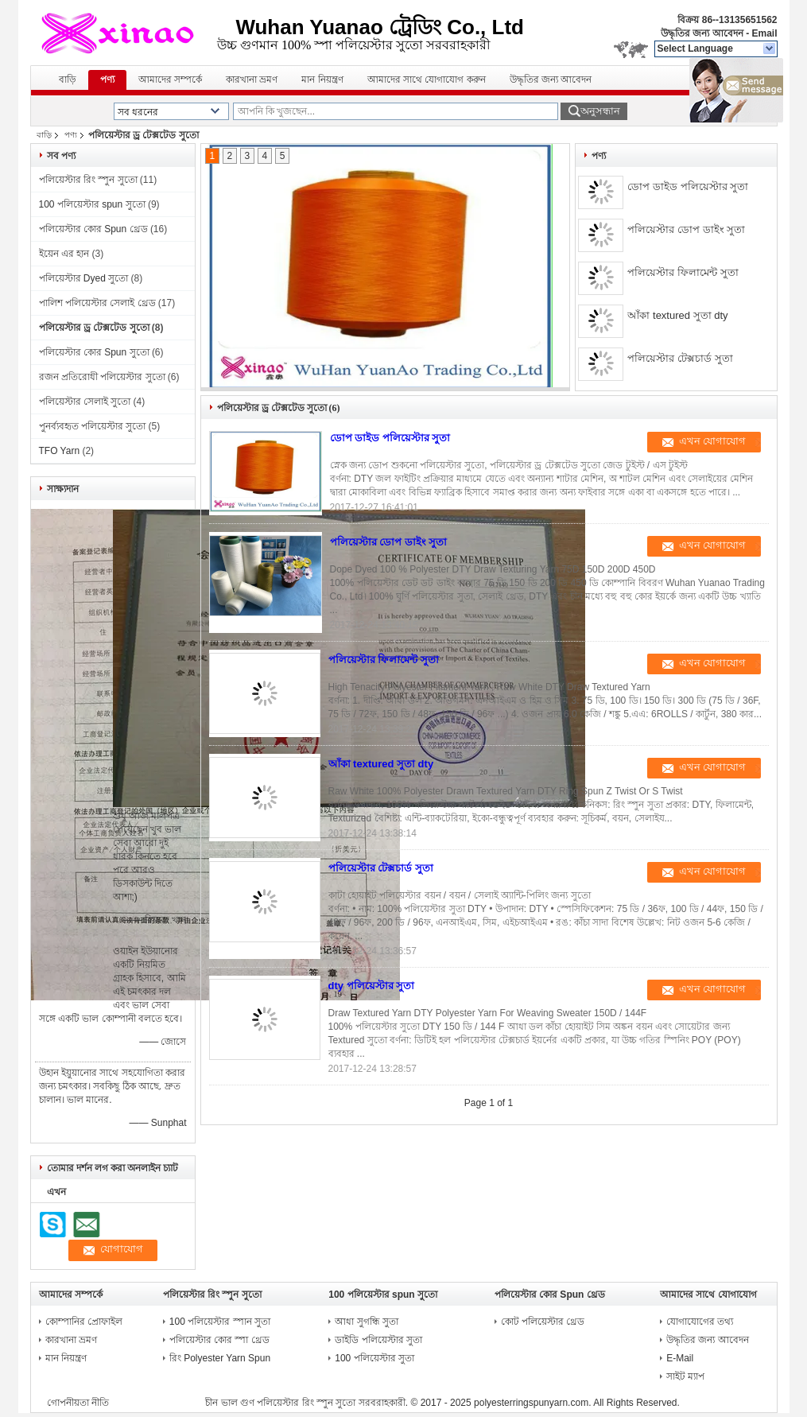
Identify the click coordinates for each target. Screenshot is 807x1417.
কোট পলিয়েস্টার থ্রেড (543, 1321)
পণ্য (107, 79)
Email (764, 33)
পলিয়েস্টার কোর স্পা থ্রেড (219, 1339)
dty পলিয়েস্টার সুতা (371, 986)
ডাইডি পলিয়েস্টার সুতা (378, 1339)
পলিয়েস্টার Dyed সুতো (84, 278)
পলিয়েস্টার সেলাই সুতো (85, 401)
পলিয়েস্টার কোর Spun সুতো (94, 352)
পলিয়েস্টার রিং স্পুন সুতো (88, 179)
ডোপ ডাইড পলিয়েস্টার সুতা (687, 186)
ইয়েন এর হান (64, 253)
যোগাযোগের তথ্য (699, 1321)
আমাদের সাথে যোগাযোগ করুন (426, 79)
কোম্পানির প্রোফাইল (83, 1321)
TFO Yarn (59, 450)
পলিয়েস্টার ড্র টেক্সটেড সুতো (94, 327)
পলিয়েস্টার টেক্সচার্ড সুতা (679, 358)
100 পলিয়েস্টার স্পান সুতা (219, 1321)
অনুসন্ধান (600, 111)
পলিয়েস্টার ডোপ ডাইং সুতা (686, 229)
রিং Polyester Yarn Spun (219, 1358)
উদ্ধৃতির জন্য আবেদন (702, 33)
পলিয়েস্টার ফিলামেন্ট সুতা (682, 272)
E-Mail (679, 1358)
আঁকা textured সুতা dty (677, 315)
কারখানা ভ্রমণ (251, 79)
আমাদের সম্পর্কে (170, 79)
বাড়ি (67, 79)
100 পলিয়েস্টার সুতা (374, 1358)
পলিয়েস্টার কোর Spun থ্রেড (93, 229)
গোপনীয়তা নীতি (78, 1402)
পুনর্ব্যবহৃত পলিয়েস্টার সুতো (92, 426)
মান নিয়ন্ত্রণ (322, 79)
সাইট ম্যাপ (685, 1376)
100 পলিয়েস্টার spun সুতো (92, 204)
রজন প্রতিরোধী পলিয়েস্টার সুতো (102, 376)
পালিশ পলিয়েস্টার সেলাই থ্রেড (97, 303)
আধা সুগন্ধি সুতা (366, 1321)
